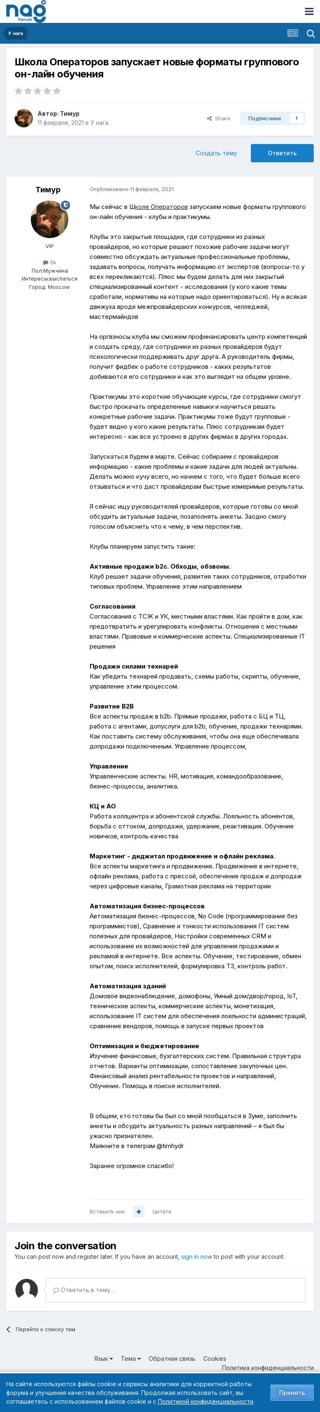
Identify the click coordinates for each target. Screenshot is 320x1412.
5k (49, 262)
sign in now (196, 1256)
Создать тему (216, 153)
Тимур (70, 113)
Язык (103, 1358)
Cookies (214, 1358)
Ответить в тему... (83, 1289)
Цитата (161, 1211)
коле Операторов (161, 207)
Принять (292, 1392)
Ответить (282, 153)
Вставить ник (107, 1211)
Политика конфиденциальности (268, 1367)
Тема (131, 1358)
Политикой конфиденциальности (205, 1401)
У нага (99, 122)
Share (218, 118)
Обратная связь (172, 1358)
